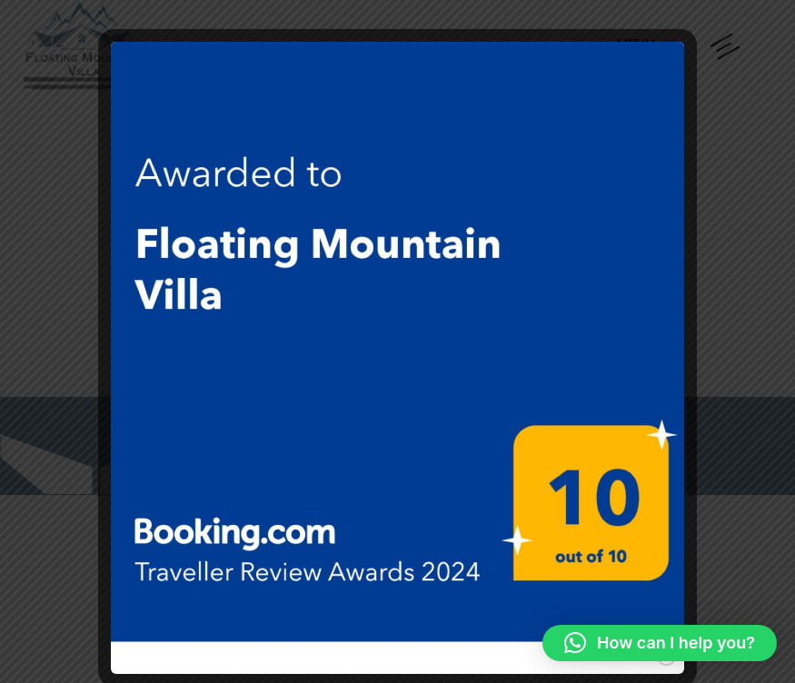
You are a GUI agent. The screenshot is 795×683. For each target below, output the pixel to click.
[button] (659, 643)
